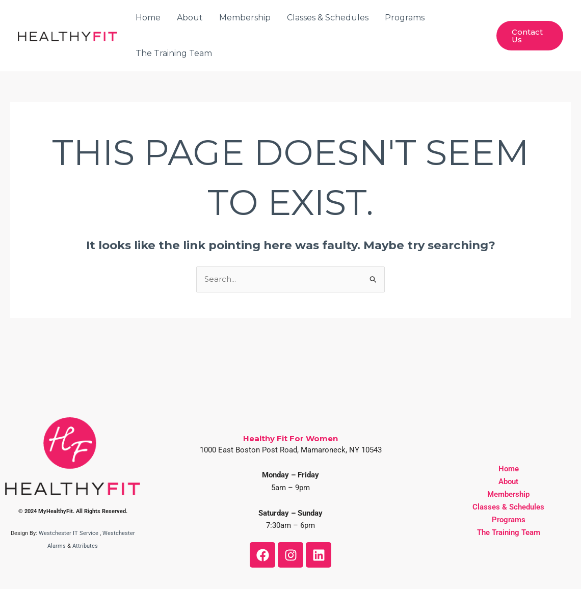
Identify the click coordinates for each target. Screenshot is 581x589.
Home (148, 17)
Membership (245, 17)
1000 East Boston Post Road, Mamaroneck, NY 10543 (291, 449)
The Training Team (174, 53)
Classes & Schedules (327, 17)
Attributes (85, 546)
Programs (405, 17)
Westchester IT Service (68, 533)
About (190, 17)
